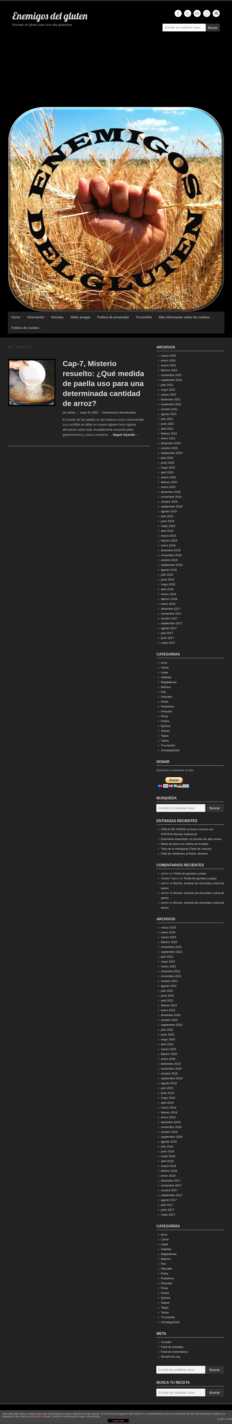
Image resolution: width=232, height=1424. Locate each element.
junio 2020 (167, 462)
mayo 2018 (168, 584)
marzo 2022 (168, 394)
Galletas (166, 677)
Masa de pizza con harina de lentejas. (185, 844)
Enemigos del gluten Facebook (178, 13)
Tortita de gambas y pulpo (189, 873)
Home (16, 317)
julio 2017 (167, 633)
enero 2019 (168, 545)
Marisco (166, 687)
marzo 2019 (168, 535)
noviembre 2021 (171, 404)
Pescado (166, 711)
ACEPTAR (118, 1421)
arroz (164, 662)
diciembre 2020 (170, 443)
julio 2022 (167, 384)
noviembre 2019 (171, 496)
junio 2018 (167, 579)
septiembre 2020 (171, 453)
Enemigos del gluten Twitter (187, 13)
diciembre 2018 (170, 550)
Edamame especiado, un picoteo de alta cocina (191, 839)
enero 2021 (168, 438)
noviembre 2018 (171, 555)
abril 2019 (167, 530)
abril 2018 (167, 589)
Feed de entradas (172, 1347)
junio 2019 (167, 521)
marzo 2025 (168, 355)
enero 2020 (168, 487)
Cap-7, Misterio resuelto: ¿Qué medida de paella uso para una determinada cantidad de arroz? (103, 383)
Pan (163, 692)
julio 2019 (167, 516)
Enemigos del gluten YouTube (197, 13)
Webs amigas (80, 317)
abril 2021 (167, 428)
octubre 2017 (169, 618)
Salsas (165, 730)
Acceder (166, 1342)
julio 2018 (167, 574)
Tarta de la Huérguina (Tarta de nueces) (186, 848)
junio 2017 (167, 638)
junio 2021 (167, 423)
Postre (165, 721)
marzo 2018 (168, 594)
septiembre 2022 (171, 380)
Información (35, 317)
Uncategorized (170, 750)
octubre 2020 (169, 448)
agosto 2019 (169, 511)
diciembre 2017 (170, 608)
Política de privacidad (113, 317)
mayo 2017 (168, 642)
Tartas (165, 740)
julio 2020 (167, 457)
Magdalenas (168, 682)
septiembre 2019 (171, 506)
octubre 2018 (169, 560)
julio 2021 (167, 419)
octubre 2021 (169, 409)
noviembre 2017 (171, 613)
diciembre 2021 (170, 399)
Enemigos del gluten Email (216, 13)
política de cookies (40, 1416)
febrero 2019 (169, 540)
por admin (69, 412)
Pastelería (167, 706)
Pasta (164, 701)
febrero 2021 (169, 433)
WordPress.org (170, 1356)
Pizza (164, 716)
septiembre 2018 (171, 565)
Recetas (57, 317)
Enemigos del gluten (49, 16)
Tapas (165, 735)
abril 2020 (167, 472)
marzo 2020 (168, 477)
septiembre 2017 (171, 623)
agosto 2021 (169, 414)
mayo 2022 (168, 389)
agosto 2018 (169, 569)
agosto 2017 (169, 628)
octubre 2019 (169, 501)
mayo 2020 (168, 467)
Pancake (166, 696)
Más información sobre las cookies (184, 317)
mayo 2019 (168, 526)
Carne (165, 667)
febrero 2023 (169, 370)
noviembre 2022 (171, 375)
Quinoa (165, 726)
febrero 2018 (169, 599)
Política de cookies (25, 328)
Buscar (213, 27)
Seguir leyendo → (126, 434)
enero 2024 (168, 360)
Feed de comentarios (174, 1351)
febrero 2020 (169, 482)
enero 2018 (168, 603)
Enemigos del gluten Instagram (206, 13)
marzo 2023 (168, 365)
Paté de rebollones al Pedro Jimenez (184, 853)
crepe (164, 672)
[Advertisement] (116, 71)
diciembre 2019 (170, 492)
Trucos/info (144, 317)
